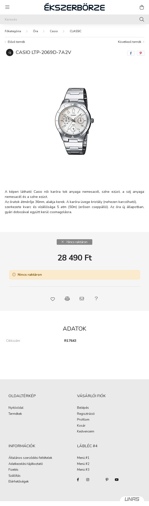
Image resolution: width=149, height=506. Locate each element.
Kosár (81, 426)
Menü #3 (83, 470)
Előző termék (16, 42)
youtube (117, 479)
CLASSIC (75, 31)
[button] (53, 299)
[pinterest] (140, 53)
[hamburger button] (7, 7)
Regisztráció (86, 414)
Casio (54, 31)
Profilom (83, 420)
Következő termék (129, 42)
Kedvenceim (85, 432)
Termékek (15, 414)
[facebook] (130, 53)
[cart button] (142, 7)
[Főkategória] (13, 31)
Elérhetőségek (18, 482)
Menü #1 (83, 458)
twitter (97, 479)
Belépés (83, 408)
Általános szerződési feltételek (30, 458)
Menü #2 (83, 464)
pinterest (107, 479)
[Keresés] (74, 19)
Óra (35, 31)
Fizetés (13, 470)
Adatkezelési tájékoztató (25, 464)
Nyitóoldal (16, 408)
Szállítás (14, 476)
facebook (78, 479)
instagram (88, 479)
